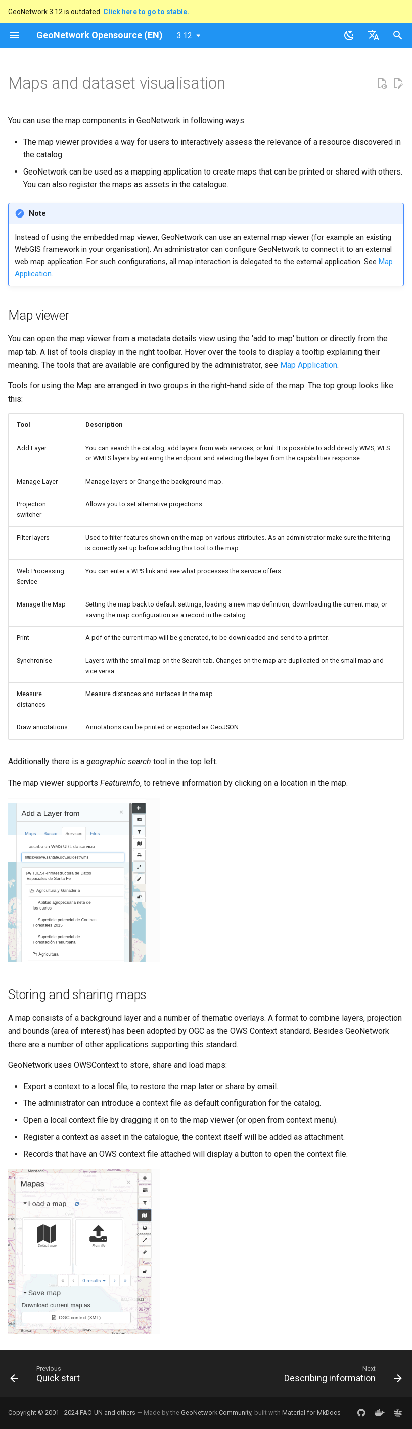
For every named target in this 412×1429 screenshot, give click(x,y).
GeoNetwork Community (216, 1412)
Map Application (308, 365)
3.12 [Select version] (184, 35)
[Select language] (373, 35)
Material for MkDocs (311, 1412)
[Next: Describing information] (341, 1376)
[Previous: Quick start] (47, 1376)
